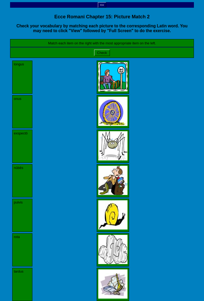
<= (102, 5)
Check (102, 53)
